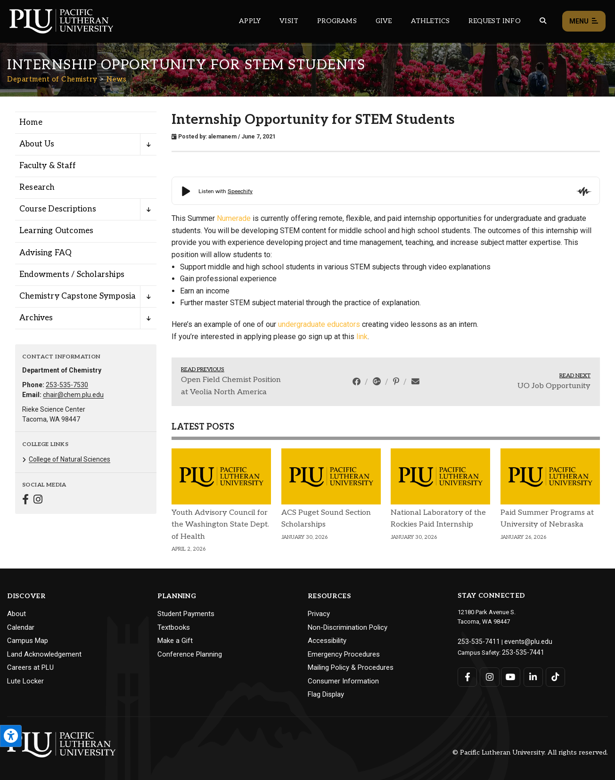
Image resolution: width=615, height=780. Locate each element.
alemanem (222, 136)
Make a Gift (175, 640)
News (116, 79)
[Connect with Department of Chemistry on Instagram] (37, 500)
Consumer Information (343, 681)
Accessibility (327, 640)
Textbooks (173, 627)
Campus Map (27, 640)
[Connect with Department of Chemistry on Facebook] (25, 500)
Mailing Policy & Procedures (351, 667)
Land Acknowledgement (44, 654)
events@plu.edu (520, 640)
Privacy (319, 613)
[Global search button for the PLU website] (543, 20)
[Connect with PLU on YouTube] (510, 675)
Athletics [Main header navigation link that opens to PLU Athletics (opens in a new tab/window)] (430, 21)
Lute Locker (25, 681)
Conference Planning (189, 654)
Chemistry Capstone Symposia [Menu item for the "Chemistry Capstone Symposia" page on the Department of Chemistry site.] (77, 296)
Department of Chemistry (52, 79)
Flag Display (326, 694)
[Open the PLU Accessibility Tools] (11, 736)
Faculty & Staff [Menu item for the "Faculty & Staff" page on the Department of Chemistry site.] (47, 166)
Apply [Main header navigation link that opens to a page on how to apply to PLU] (250, 21)
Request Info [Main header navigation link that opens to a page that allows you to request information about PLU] (494, 21)
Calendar (20, 627)
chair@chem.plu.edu (73, 394)
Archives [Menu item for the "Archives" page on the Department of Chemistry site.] (36, 318)
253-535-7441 (520, 650)
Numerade (234, 218)
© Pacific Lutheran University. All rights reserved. (530, 752)
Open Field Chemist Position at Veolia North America (231, 386)
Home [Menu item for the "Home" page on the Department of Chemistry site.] (30, 122)
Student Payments (185, 613)
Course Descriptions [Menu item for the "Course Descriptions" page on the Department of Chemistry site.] (57, 209)
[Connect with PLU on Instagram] (489, 675)
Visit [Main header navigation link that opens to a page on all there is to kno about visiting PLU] (288, 21)
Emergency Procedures (344, 654)
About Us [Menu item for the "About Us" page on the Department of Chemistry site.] (37, 144)
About (16, 613)
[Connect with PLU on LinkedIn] (531, 675)
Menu (584, 21)
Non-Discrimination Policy (347, 627)
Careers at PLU (30, 667)
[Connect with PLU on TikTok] (553, 675)
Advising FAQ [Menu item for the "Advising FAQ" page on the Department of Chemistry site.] (45, 253)
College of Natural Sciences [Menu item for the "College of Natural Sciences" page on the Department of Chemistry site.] (69, 459)
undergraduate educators (319, 324)
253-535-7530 (67, 385)
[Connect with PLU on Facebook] (467, 675)
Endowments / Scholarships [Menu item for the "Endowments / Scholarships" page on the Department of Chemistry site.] (71, 274)
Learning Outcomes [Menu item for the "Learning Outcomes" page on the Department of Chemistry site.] (56, 231)
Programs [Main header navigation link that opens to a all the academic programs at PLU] (337, 21)
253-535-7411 (476, 640)
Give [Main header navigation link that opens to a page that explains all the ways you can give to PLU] (384, 21)
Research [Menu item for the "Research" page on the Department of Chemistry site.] (37, 187)
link (362, 336)
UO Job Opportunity (553, 386)
